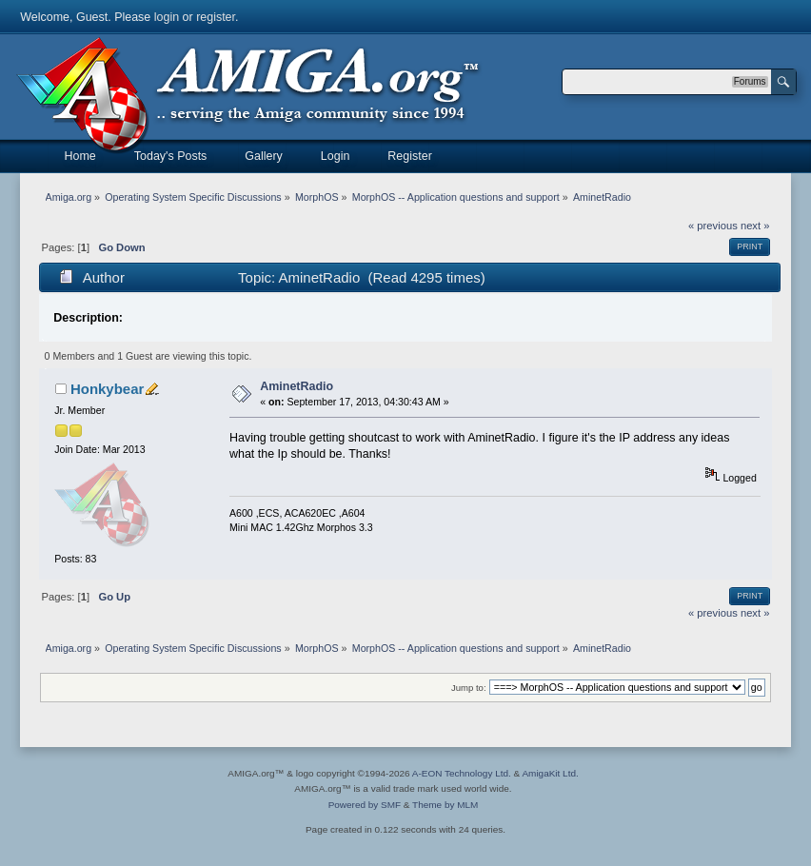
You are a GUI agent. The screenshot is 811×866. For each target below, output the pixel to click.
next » (755, 225)
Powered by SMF (364, 804)
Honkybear (107, 389)
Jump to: (468, 687)
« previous (713, 225)
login (166, 17)
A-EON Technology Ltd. (461, 773)
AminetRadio (296, 386)
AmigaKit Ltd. (550, 773)
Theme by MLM (445, 804)
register (215, 17)
